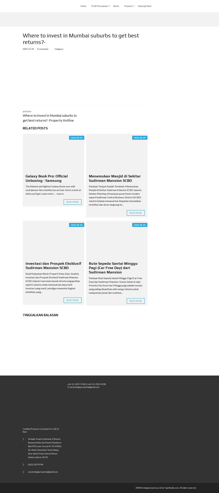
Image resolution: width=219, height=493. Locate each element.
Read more (72, 202)
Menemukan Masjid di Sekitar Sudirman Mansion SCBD (115, 178)
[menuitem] (83, 6)
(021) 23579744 (35, 464)
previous (52, 116)
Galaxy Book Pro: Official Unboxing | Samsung (47, 178)
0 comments (42, 49)
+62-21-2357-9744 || (77, 384)
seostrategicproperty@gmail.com (43, 472)
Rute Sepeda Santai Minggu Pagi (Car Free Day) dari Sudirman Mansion (113, 267)
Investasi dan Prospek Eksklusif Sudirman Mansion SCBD (53, 265)
